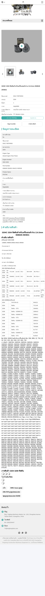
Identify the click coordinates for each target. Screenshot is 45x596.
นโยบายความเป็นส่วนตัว (9, 538)
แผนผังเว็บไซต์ (22, 538)
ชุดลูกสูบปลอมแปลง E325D (11, 496)
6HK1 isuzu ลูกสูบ (16, 488)
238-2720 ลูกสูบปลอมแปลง (11, 492)
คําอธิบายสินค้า (32, 124)
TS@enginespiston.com (11, 528)
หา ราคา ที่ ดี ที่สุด (12, 118)
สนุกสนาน (33, 118)
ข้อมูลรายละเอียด (11, 124)
